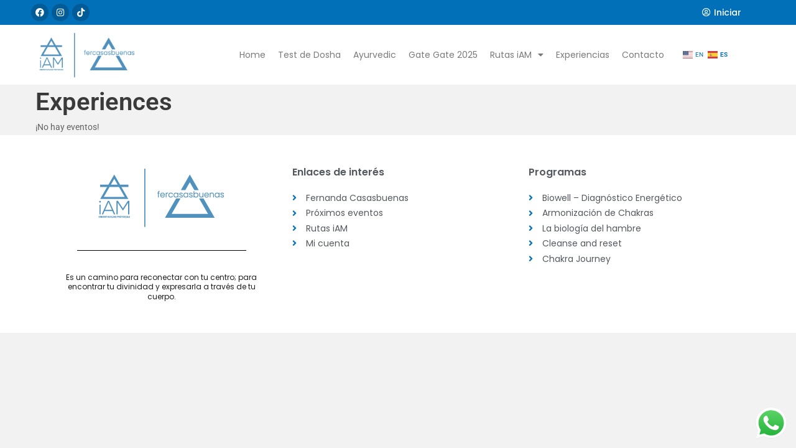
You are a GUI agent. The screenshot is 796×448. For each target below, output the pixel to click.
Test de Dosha (309, 55)
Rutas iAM (517, 54)
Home (252, 55)
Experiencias (582, 55)
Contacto (643, 55)
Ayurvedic (374, 55)
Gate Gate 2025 (443, 55)
